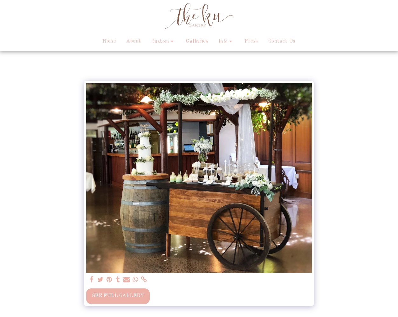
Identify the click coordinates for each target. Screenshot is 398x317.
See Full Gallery (118, 295)
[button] (164, 41)
